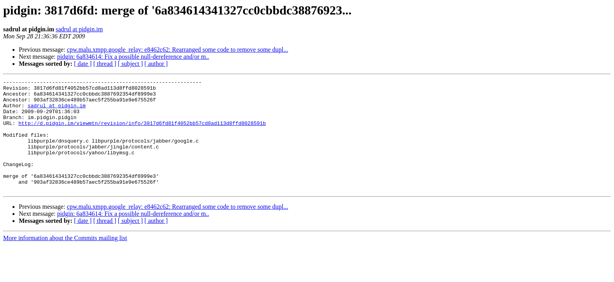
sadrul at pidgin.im (79, 29)
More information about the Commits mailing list (65, 260)
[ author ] (156, 63)
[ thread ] (104, 63)
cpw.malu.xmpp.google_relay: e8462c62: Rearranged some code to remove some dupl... (177, 49)
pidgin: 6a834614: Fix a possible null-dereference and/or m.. (133, 56)
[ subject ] (130, 63)
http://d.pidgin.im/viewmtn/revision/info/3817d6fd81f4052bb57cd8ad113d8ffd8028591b (142, 132)
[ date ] (83, 63)
